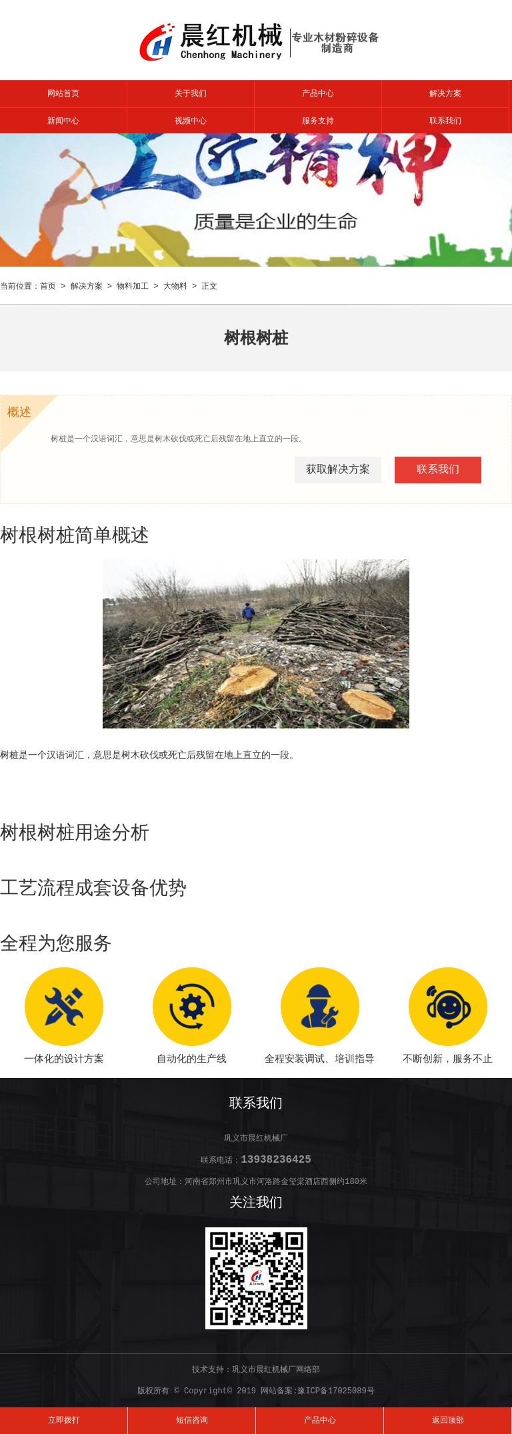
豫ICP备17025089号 (335, 1391)
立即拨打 (64, 1420)
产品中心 (318, 94)
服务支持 (318, 121)
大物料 (175, 286)
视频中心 (191, 121)
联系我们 (445, 121)
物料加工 (133, 286)
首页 (48, 286)
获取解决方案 (338, 470)
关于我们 (191, 94)
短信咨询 (192, 1420)
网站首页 (63, 94)
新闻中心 (63, 121)
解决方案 (445, 94)
